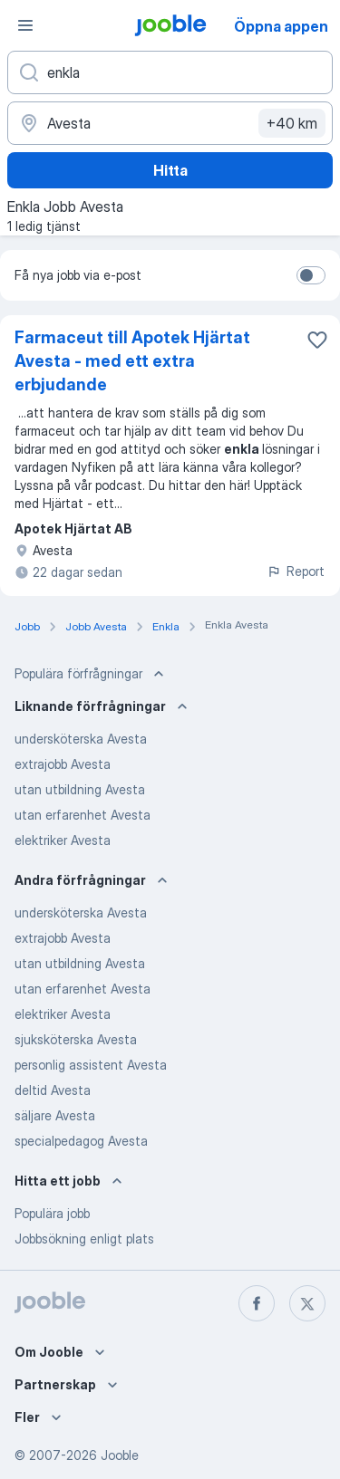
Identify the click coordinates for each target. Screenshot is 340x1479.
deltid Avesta (53, 1090)
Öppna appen (281, 26)
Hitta (170, 170)
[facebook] (256, 1303)
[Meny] (25, 25)
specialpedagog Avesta (81, 1140)
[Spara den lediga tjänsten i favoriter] (317, 340)
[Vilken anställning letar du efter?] (170, 72)
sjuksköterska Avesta (76, 1039)
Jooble (120, 1455)
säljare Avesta (55, 1115)
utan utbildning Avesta (80, 789)
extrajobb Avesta (63, 764)
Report (296, 571)
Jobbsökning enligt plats (84, 1238)
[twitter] (307, 1303)
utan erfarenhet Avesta (83, 814)
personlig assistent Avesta (91, 1064)
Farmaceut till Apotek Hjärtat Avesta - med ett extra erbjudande (132, 361)
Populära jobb (52, 1213)
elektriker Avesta (63, 840)
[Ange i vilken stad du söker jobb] (170, 123)
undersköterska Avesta (81, 738)
